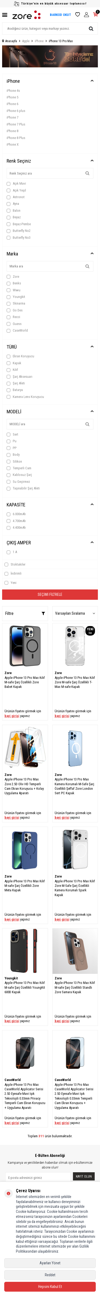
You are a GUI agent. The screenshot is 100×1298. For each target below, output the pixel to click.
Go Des (15, 310)
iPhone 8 (12, 131)
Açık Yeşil (16, 190)
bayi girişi (12, 716)
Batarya (15, 390)
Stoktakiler (15, 564)
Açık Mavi (16, 183)
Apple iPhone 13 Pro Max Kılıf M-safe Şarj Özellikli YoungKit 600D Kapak (25, 987)
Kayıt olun (84, 1176)
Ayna (13, 204)
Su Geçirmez (18, 482)
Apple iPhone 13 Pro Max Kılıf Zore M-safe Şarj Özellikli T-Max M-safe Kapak (75, 682)
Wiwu (13, 290)
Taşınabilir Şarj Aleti (23, 488)
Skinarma (16, 303)
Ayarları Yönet (50, 1263)
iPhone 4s (13, 91)
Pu (11, 441)
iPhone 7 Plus (16, 124)
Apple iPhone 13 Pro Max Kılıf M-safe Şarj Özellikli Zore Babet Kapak (25, 682)
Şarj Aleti (16, 383)
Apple (25, 41)
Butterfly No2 (19, 231)
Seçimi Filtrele (50, 594)
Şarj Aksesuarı (19, 377)
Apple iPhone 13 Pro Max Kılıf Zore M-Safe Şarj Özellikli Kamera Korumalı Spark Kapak (75, 888)
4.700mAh (16, 521)
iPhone (39, 41)
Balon (13, 211)
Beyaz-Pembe (19, 224)
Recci (13, 317)
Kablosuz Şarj (19, 475)
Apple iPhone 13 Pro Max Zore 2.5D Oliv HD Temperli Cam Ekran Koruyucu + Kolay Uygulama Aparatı (24, 786)
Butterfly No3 (19, 238)
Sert (12, 434)
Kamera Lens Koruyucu (25, 397)
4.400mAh (16, 528)
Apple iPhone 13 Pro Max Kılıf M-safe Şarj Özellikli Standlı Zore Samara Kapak (75, 987)
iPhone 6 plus (16, 111)
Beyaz (14, 217)
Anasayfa (9, 41)
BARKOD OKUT (60, 15)
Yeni (10, 583)
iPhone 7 (12, 117)
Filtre (25, 613)
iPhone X (13, 144)
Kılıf (12, 370)
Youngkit (16, 297)
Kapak (14, 363)
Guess (14, 324)
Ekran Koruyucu (20, 356)
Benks (14, 283)
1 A (12, 552)
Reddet (50, 1275)
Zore (13, 277)
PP (11, 448)
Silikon (14, 461)
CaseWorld (17, 330)
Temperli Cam (19, 468)
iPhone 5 (12, 97)
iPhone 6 (12, 104)
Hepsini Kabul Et (50, 1286)
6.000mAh (16, 514)
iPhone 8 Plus (16, 138)
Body (13, 455)
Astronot (16, 197)
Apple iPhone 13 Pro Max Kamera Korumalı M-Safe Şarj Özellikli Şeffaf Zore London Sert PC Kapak (74, 786)
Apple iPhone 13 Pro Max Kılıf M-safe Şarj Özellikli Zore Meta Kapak (25, 885)
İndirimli (13, 573)
